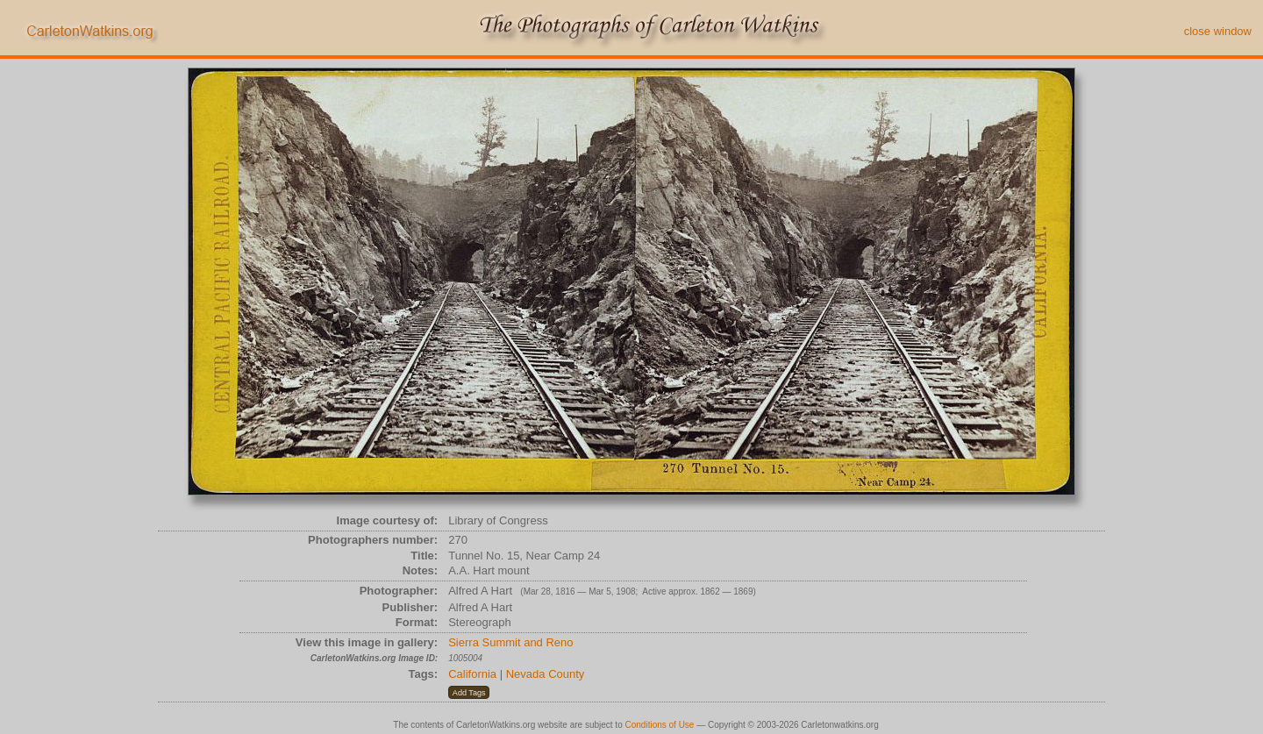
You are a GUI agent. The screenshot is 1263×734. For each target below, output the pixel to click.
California (472, 674)
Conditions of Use (660, 725)
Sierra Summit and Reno (510, 642)
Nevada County (545, 674)
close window (1218, 31)
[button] (468, 693)
